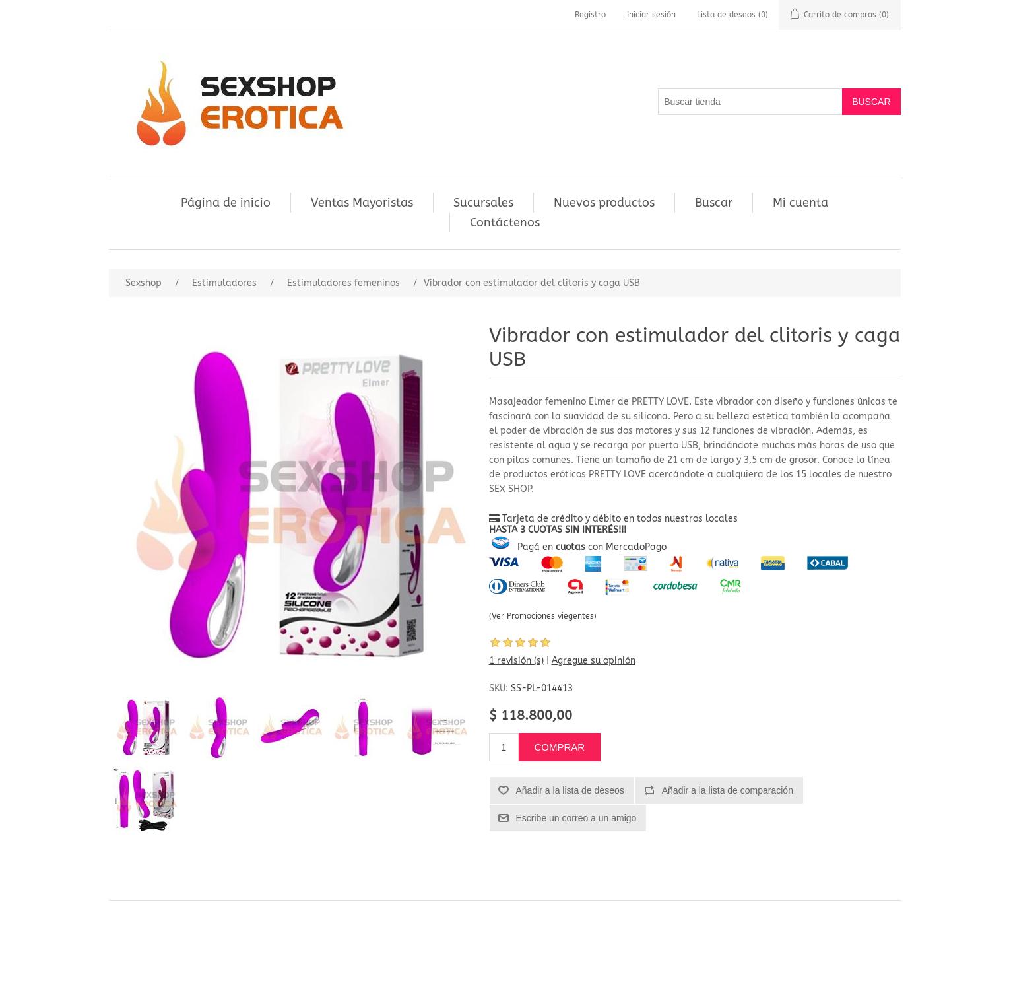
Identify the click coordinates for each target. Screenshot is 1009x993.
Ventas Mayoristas (362, 202)
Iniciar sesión (651, 14)
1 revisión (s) (516, 660)
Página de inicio (226, 202)
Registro (590, 14)
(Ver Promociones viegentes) (543, 616)
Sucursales (483, 202)
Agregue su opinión (593, 660)
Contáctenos (505, 222)
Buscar (713, 202)
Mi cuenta (800, 202)
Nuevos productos (604, 202)
